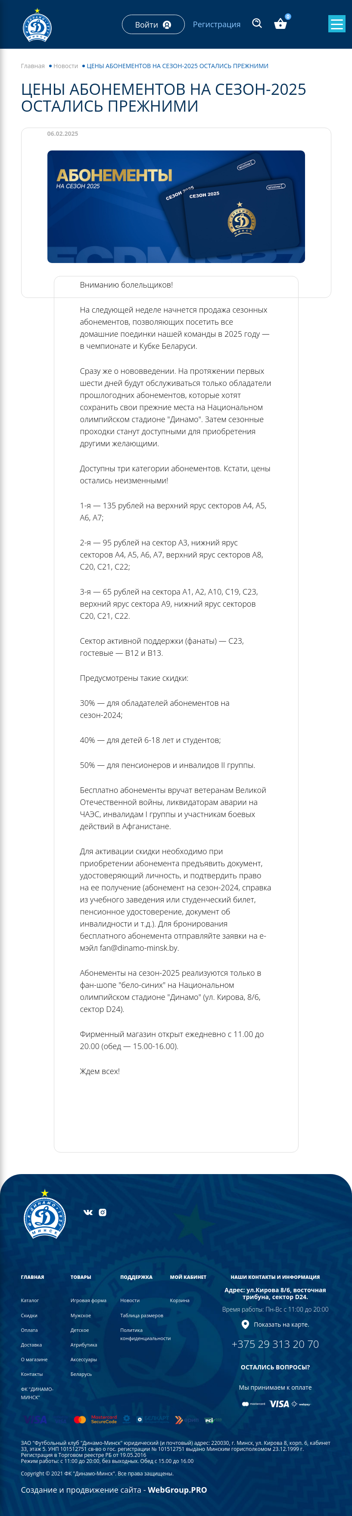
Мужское (81, 1315)
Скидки (29, 1315)
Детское (80, 1330)
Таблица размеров (141, 1315)
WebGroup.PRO (177, 1490)
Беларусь (81, 1374)
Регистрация (217, 24)
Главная (33, 66)
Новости (65, 66)
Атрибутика (84, 1344)
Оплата (29, 1330)
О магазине (34, 1359)
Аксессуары (84, 1359)
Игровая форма (88, 1300)
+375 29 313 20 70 (275, 1344)
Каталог (30, 1300)
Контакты (32, 1374)
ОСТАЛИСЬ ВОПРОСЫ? (275, 1367)
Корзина (180, 1300)
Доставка (31, 1344)
